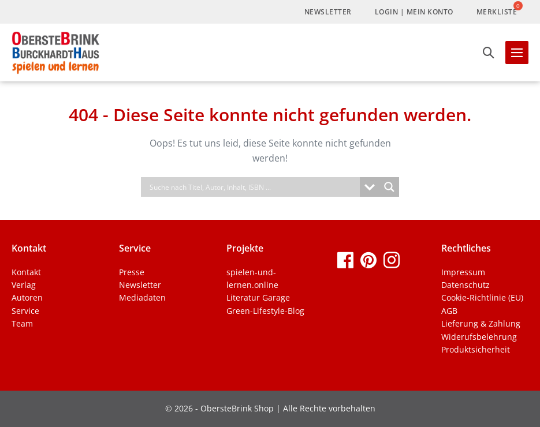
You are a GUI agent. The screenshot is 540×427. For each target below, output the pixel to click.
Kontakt (26, 272)
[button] (488, 52)
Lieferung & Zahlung (480, 323)
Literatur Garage (258, 297)
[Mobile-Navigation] (516, 52)
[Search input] (253, 187)
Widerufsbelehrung (479, 336)
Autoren (27, 297)
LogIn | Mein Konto (414, 12)
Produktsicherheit (475, 349)
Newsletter (328, 12)
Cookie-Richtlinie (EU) (482, 297)
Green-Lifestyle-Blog (265, 310)
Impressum (463, 272)
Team (22, 323)
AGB (449, 310)
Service (25, 310)
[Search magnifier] (389, 187)
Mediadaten (142, 297)
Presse (131, 272)
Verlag (24, 284)
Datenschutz (465, 284)
